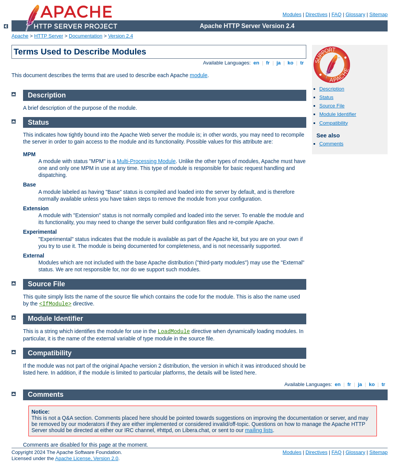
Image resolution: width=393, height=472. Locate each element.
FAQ (337, 14)
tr (302, 63)
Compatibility (333, 123)
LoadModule (174, 331)
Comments (331, 144)
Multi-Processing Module (146, 161)
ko (290, 63)
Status (326, 97)
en (256, 63)
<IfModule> (55, 304)
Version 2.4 (120, 36)
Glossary (355, 14)
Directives (316, 14)
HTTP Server (48, 36)
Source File (332, 106)
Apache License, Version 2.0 (86, 458)
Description (331, 89)
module (199, 75)
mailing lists (258, 430)
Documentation (85, 36)
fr (268, 63)
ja (278, 63)
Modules (291, 14)
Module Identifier (337, 114)
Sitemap (378, 14)
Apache (20, 36)
